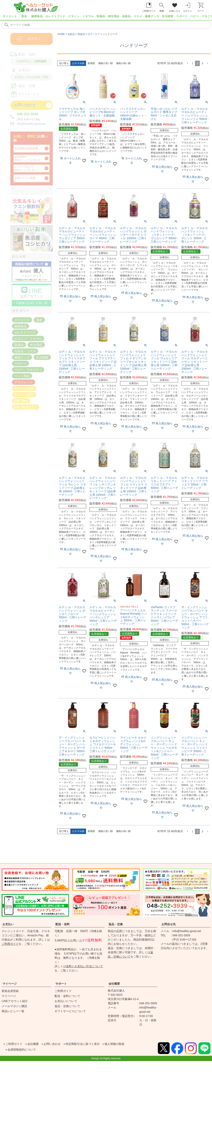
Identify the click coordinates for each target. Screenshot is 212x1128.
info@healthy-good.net (31, 123)
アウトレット (23, 382)
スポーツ (181, 16)
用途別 (81, 34)
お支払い (8, 924)
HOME (61, 34)
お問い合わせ (57, 1043)
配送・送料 (62, 924)
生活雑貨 (167, 16)
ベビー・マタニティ (28, 369)
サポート (61, 983)
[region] (106, 17)
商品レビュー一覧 (13, 1011)
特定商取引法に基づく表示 (90, 1043)
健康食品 (37, 16)
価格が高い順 (123, 63)
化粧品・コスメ (132, 16)
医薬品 (101, 16)
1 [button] (193, 63)
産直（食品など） (25, 407)
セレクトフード (55, 16)
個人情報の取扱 (126, 1043)
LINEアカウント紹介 (15, 1001)
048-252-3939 (27, 114)
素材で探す (21, 401)
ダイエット (10, 16)
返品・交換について (67, 1006)
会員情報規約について (24, 1048)
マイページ (9, 983)
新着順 (91, 63)
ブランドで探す (24, 394)
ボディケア (94, 34)
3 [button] (202, 63)
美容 (24, 16)
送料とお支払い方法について (84, 966)
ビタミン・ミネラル (81, 16)
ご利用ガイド (10, 943)
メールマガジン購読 (14, 1006)
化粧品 (71, 34)
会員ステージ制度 (25, 178)
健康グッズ (152, 16)
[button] (187, 63)
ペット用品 (22, 376)
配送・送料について (67, 996)
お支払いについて (66, 1001)
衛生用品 (113, 16)
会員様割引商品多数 (26, 148)
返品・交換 (116, 924)
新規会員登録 (10, 991)
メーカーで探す (24, 388)
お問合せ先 (168, 924)
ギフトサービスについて (70, 1011)
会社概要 (114, 983)
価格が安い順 (105, 63)
